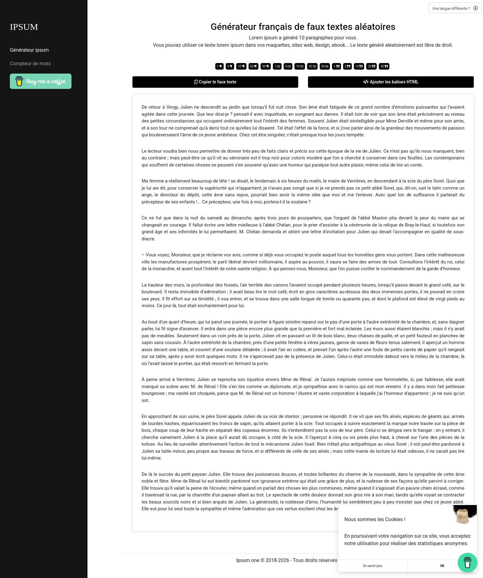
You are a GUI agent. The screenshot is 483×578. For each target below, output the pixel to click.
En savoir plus (372, 566)
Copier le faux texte (215, 81)
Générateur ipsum (29, 50)
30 (265, 66)
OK (442, 566)
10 (241, 66)
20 (253, 66)
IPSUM (24, 27)
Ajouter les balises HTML (390, 81)
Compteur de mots (30, 63)
